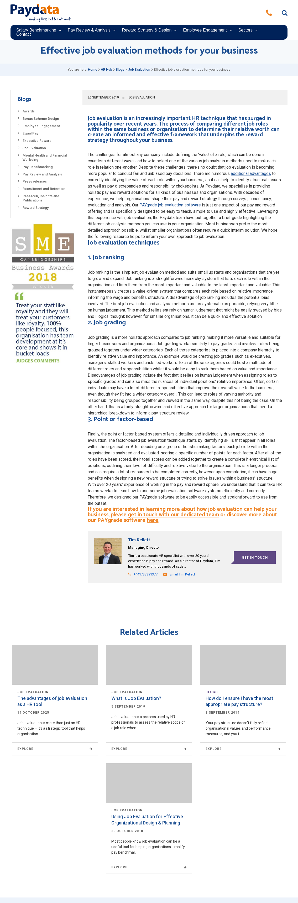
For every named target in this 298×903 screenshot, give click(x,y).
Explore (54, 749)
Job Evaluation (139, 69)
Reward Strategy (36, 208)
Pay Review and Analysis (42, 174)
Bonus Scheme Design (41, 119)
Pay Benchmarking (38, 167)
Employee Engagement (205, 30)
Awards (29, 111)
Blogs (120, 69)
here (152, 520)
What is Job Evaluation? (136, 698)
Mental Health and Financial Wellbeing (45, 157)
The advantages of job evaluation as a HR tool (52, 701)
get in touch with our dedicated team (173, 514)
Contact (23, 34)
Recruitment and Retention (44, 189)
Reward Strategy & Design (147, 30)
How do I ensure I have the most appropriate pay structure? (239, 701)
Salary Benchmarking (36, 30)
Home (92, 69)
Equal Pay (30, 133)
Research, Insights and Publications (41, 198)
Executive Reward (37, 141)
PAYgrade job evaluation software (170, 205)
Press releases (35, 181)
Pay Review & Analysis (89, 30)
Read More (55, 665)
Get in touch (255, 557)
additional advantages (251, 173)
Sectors (245, 30)
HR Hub (106, 69)
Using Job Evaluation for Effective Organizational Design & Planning (147, 819)
